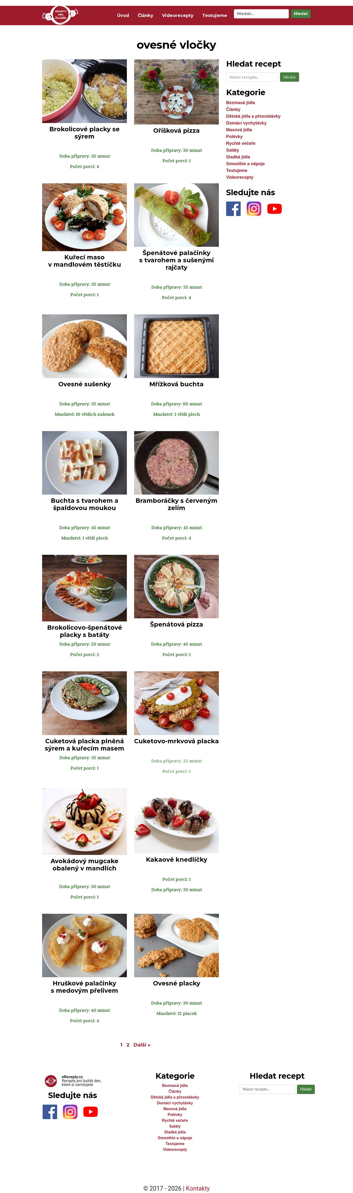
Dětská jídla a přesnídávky (253, 116)
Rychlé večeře (240, 143)
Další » (141, 1045)
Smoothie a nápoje (245, 163)
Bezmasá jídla (240, 102)
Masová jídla (239, 129)
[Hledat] (261, 13)
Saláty (232, 150)
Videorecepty (177, 15)
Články (145, 15)
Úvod (124, 15)
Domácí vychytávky (246, 123)
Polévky (234, 136)
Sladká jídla (238, 157)
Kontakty (198, 1188)
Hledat (301, 13)
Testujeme (214, 15)
